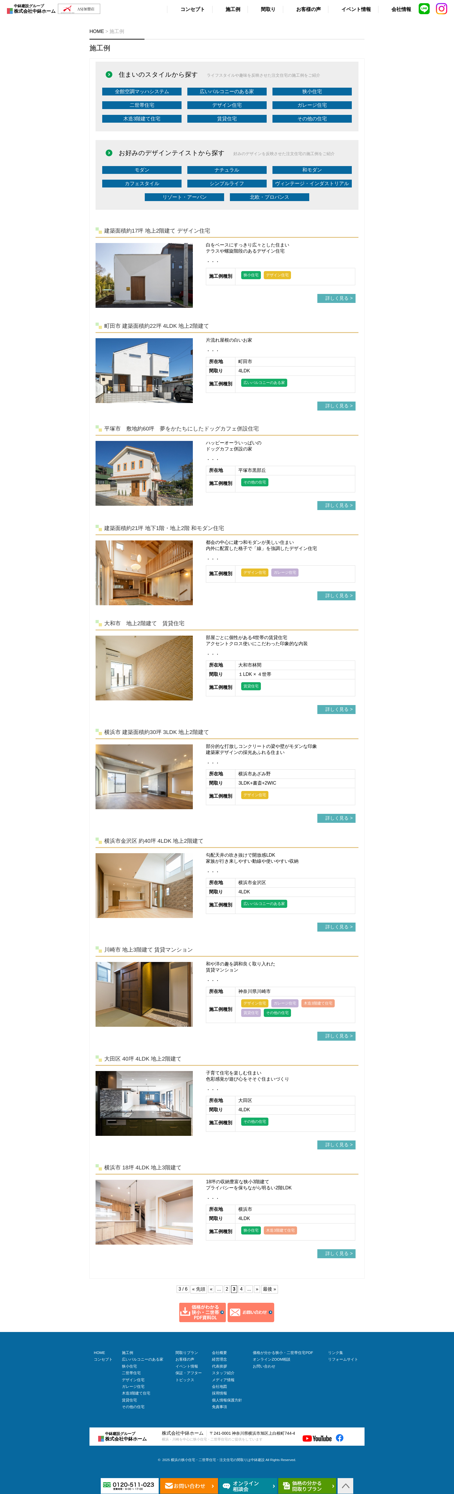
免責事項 (219, 1407)
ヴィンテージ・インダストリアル (312, 183)
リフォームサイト (343, 1359)
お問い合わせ (264, 1366)
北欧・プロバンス (269, 197)
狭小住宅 (312, 91)
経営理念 (219, 1359)
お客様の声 (308, 9)
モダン (142, 170)
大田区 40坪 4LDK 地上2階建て (143, 1059)
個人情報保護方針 (227, 1400)
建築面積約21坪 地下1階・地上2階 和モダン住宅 (164, 528)
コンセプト (192, 9)
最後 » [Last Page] (269, 1289)
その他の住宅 (312, 119)
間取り (268, 9)
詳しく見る (337, 298)
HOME (99, 1353)
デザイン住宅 (227, 105)
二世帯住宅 (142, 105)
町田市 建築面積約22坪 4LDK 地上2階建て (156, 326)
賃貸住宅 (227, 119)
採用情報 (219, 1393)
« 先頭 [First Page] (198, 1289)
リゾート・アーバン (184, 197)
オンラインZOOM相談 (271, 1359)
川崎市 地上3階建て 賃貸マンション (148, 950)
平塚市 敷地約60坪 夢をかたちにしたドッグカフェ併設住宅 (181, 429)
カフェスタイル (142, 183)
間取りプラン (186, 1353)
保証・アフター (188, 1373)
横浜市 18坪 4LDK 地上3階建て (143, 1167)
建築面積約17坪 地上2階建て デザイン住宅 (157, 231)
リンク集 (335, 1353)
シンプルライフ (227, 183)
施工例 (233, 9)
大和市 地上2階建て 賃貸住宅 (144, 623)
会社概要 (219, 1353)
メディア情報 (223, 1380)
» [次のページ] (257, 1289)
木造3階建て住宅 (141, 119)
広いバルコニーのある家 (227, 91)
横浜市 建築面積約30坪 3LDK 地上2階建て (156, 732)
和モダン (312, 170)
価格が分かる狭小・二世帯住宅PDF (283, 1353)
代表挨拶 (219, 1366)
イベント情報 (356, 9)
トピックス (184, 1380)
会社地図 (219, 1386)
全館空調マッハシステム (142, 91)
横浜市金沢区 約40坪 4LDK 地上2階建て (154, 841)
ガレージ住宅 (312, 105)
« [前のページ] (211, 1289)
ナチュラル (227, 170)
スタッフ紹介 (223, 1373)
